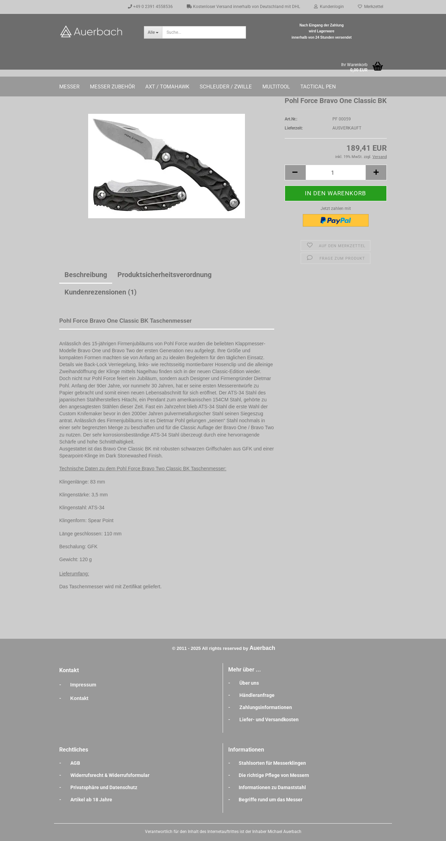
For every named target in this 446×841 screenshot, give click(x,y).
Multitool (276, 87)
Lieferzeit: (294, 128)
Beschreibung (85, 274)
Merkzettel (370, 6)
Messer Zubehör (112, 87)
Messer (69, 87)
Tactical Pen (318, 87)
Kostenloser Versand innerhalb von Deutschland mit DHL (243, 6)
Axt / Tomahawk (167, 87)
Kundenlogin (329, 6)
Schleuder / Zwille (226, 87)
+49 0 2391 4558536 (150, 6)
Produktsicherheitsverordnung (164, 274)
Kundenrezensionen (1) (100, 292)
